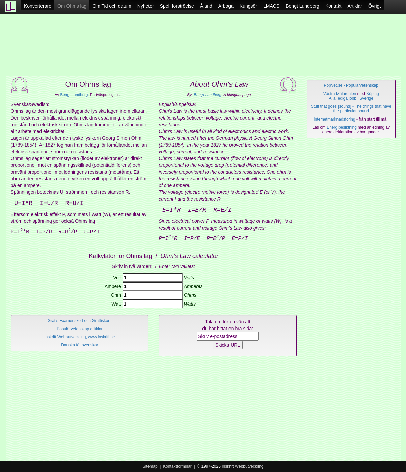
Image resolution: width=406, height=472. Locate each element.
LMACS (271, 6)
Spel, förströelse (177, 6)
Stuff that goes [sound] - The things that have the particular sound (351, 108)
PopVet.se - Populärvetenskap (351, 85)
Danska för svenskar (79, 345)
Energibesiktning (342, 127)
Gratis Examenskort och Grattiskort (79, 320)
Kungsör (248, 6)
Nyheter (145, 6)
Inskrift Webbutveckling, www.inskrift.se (79, 337)
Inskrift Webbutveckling (242, 466)
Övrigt (374, 6)
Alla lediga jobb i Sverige (351, 98)
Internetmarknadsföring (334, 119)
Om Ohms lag (71, 6)
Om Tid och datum (111, 6)
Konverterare (37, 6)
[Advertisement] (203, 47)
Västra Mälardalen (339, 93)
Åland (206, 6)
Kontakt (333, 6)
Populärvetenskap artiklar (79, 328)
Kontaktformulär (177, 466)
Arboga (226, 6)
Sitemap (150, 466)
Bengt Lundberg (302, 6)
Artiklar (354, 6)
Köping (372, 93)
